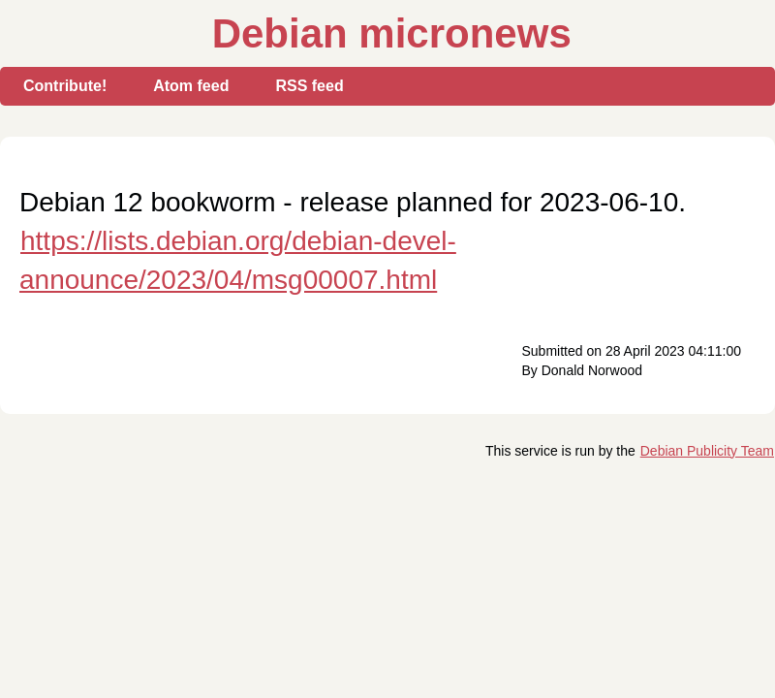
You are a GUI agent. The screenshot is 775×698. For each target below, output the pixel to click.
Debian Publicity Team (707, 451)
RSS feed (309, 86)
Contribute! (65, 86)
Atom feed (191, 86)
